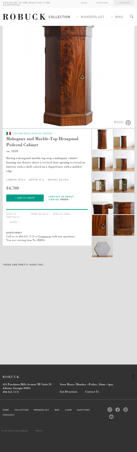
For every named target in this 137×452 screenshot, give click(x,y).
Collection (57, 17)
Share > (14, 222)
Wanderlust (90, 17)
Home (6, 410)
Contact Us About (65, 198)
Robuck (12, 377)
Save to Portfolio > (13, 215)
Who (116, 17)
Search (131, 16)
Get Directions (68, 391)
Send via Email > (62, 215)
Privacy (39, 431)
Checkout (9, 415)
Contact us (44, 236)
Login (68, 410)
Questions (102, 3)
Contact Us (92, 391)
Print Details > (40, 214)
